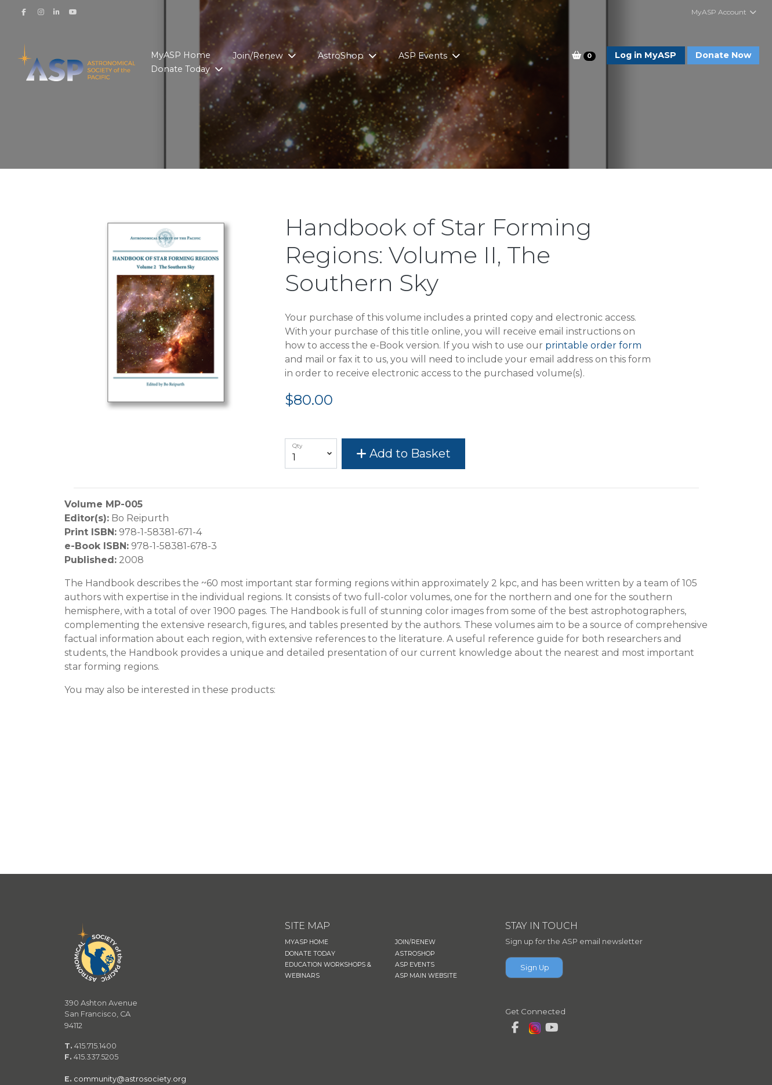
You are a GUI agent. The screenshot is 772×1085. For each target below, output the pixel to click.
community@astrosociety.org (130, 1079)
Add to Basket (403, 453)
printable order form (593, 345)
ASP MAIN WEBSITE (426, 975)
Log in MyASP (645, 55)
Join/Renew (259, 55)
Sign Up (534, 967)
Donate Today (181, 69)
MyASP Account (724, 12)
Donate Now (723, 55)
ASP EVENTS (414, 964)
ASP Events (424, 55)
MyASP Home (181, 55)
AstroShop (342, 55)
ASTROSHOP (414, 953)
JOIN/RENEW (415, 942)
